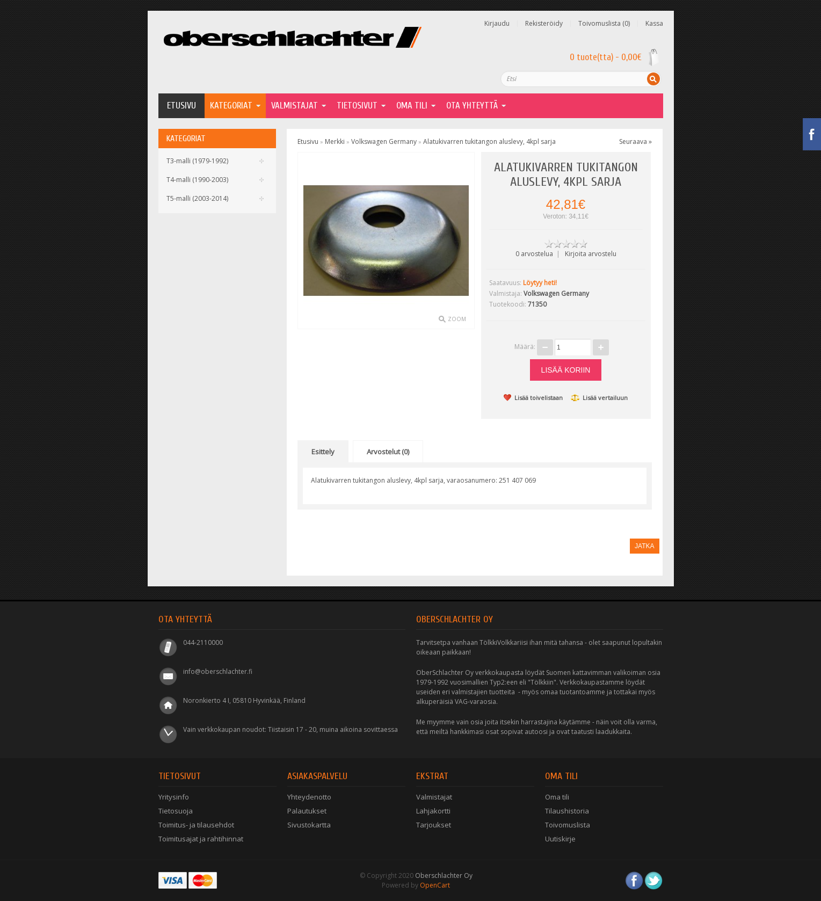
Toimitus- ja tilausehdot (196, 825)
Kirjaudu (497, 23)
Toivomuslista (567, 825)
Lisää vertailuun (599, 398)
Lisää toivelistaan (533, 398)
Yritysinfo (173, 797)
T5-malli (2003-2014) (197, 198)
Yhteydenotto (309, 797)
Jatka (644, 546)
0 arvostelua (534, 253)
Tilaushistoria (567, 811)
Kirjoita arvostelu (590, 253)
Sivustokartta (309, 825)
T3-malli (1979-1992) (197, 160)
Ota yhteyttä (472, 105)
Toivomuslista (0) (604, 23)
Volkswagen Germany (384, 141)
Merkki (335, 141)
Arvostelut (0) (388, 451)
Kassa (654, 23)
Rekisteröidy (544, 23)
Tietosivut (357, 105)
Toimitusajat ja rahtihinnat (200, 839)
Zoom (457, 319)
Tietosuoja (175, 811)
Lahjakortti (433, 811)
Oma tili (557, 797)
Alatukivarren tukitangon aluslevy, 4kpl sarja (489, 141)
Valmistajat (294, 105)
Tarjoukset (433, 825)
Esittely (323, 451)
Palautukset (306, 811)
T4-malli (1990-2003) (197, 179)
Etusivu (181, 105)
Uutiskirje (560, 839)
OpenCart (435, 885)
